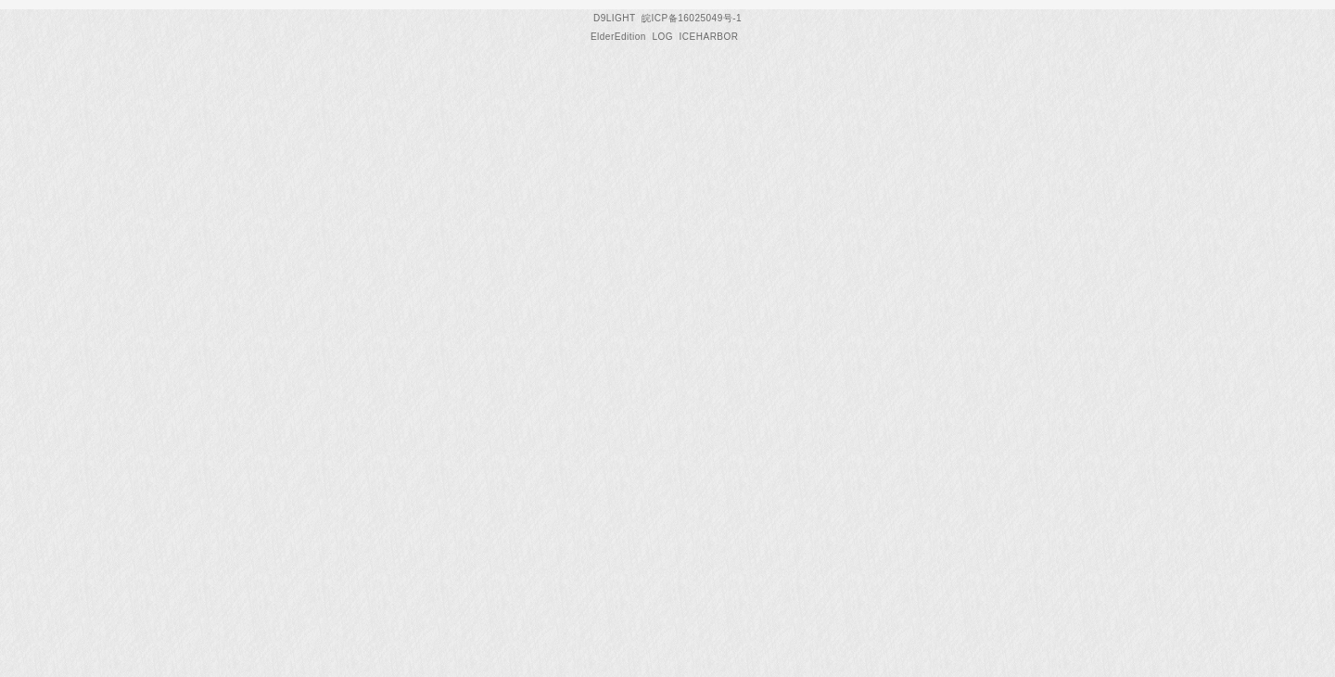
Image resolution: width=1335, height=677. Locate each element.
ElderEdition (618, 37)
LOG (662, 37)
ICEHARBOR (709, 37)
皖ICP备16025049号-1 (692, 18)
